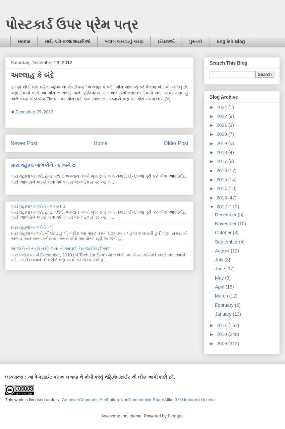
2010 (222, 334)
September (227, 241)
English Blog (230, 41)
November (226, 223)
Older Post (176, 143)
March (222, 295)
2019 (222, 143)
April (220, 287)
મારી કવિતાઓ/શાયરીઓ (67, 41)
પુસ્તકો (195, 41)
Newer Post (24, 143)
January (224, 314)
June (220, 268)
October (224, 232)
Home (24, 41)
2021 (222, 125)
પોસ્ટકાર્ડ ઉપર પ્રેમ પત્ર (71, 24)
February (225, 305)
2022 (222, 116)
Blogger (175, 415)
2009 (222, 343)
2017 (222, 161)
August (223, 250)
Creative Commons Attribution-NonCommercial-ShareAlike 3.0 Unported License (139, 399)
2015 (222, 179)
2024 (222, 107)
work (18, 399)
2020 (222, 134)
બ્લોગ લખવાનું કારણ (124, 41)
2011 (222, 325)
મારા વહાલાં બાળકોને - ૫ (32, 227)
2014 (222, 188)
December (226, 214)
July (220, 259)
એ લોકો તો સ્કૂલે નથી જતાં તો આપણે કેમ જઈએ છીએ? (60, 248)
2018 (222, 152)
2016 (222, 170)
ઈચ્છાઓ (166, 41)
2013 (222, 197)
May (220, 278)
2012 (222, 206)
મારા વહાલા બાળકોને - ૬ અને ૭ (43, 165)
